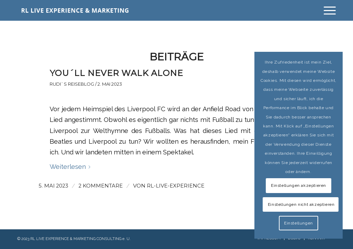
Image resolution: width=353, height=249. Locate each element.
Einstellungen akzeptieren (298, 185)
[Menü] (327, 10)
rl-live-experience (175, 186)
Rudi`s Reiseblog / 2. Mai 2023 (86, 84)
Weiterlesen (71, 166)
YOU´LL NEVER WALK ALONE (116, 73)
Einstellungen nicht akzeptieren (301, 204)
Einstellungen (298, 223)
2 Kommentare (101, 186)
